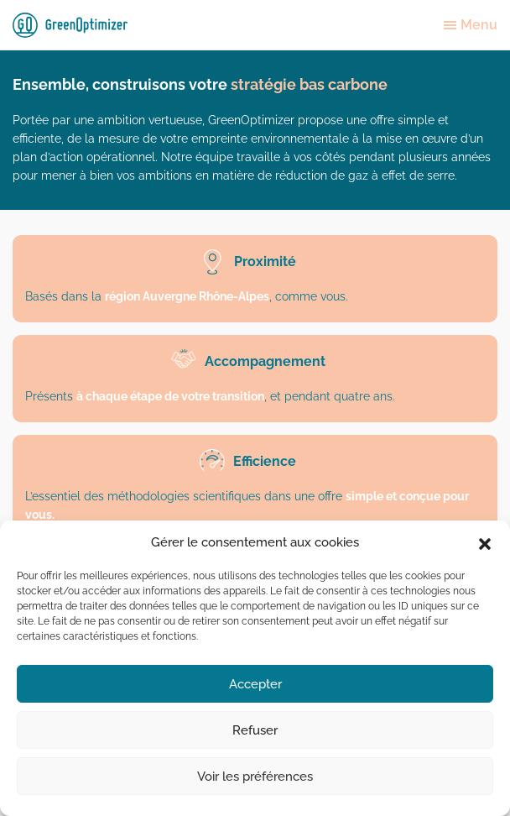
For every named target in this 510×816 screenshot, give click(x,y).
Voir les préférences (255, 776)
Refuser (255, 730)
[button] (484, 542)
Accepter (255, 684)
